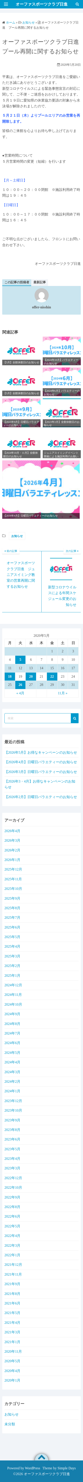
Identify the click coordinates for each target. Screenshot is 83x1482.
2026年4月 (12, 831)
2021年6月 (12, 1303)
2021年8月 (12, 1294)
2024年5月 (12, 1053)
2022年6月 (12, 1216)
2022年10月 (13, 1187)
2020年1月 (12, 1380)
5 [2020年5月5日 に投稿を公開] (20, 659)
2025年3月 (12, 956)
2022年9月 (12, 1197)
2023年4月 (12, 1158)
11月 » (62, 693)
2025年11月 (13, 879)
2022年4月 (12, 1236)
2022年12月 (13, 1178)
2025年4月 (12, 946)
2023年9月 (12, 1120)
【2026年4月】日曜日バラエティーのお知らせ (40, 762)
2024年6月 (12, 1043)
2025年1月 (12, 975)
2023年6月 (12, 1139)
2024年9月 (12, 1014)
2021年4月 (12, 1322)
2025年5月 (12, 937)
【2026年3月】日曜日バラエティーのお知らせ (40, 772)
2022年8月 (12, 1207)
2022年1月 (12, 1255)
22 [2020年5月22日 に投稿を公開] (52, 676)
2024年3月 (12, 1072)
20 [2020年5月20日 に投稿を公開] (31, 676)
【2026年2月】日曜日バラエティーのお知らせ (40, 797)
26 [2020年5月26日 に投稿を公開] (20, 685)
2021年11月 (13, 1274)
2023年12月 (13, 1101)
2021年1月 (12, 1342)
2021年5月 (12, 1313)
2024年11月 (13, 995)
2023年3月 (12, 1168)
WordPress (32, 1468)
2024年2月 (12, 1081)
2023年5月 (12, 1149)
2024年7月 (12, 1033)
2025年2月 (12, 966)
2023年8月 (12, 1130)
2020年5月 (12, 1361)
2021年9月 (12, 1284)
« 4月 (20, 693)
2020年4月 (12, 1371)
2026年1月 (12, 860)
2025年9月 (12, 898)
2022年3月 (12, 1245)
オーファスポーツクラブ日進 (47, 1474)
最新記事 (39, 282)
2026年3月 (12, 840)
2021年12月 (13, 1264)
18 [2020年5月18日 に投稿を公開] (10, 676)
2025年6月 (12, 927)
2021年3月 (12, 1332)
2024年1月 (12, 1091)
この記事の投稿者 (16, 282)
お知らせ (17, 536)
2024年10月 (13, 1004)
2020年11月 (13, 1351)
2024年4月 (12, 1062)
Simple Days (67, 1468)
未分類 (9, 1424)
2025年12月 (13, 869)
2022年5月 (12, 1226)
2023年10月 (13, 1110)
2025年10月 (13, 889)
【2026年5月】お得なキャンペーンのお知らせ (40, 752)
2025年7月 (12, 917)
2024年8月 (12, 1024)
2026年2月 (12, 850)
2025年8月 (12, 908)
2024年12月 (13, 985)
